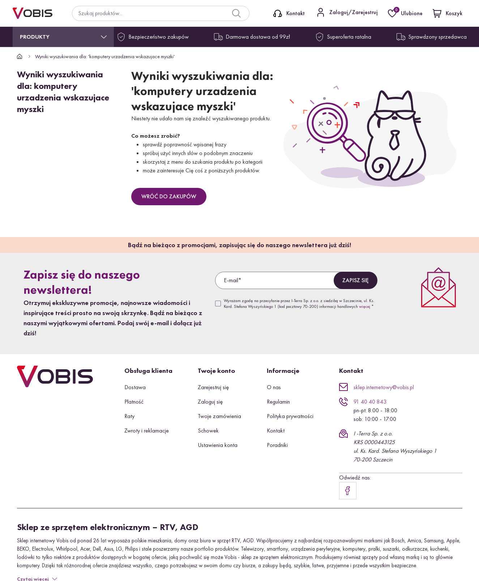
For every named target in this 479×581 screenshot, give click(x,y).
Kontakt (276, 430)
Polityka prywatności (290, 416)
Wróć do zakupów (168, 196)
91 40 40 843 (370, 401)
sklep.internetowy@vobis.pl (384, 387)
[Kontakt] (289, 13)
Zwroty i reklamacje (146, 430)
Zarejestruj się (213, 387)
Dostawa (135, 387)
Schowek (208, 430)
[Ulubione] (406, 13)
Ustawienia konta (218, 445)
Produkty (35, 36)
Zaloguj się (210, 401)
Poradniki (277, 445)
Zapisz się (355, 280)
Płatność (134, 401)
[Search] (236, 13)
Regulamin (278, 401)
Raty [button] (129, 416)
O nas (274, 387)
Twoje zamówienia (219, 416)
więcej (364, 306)
